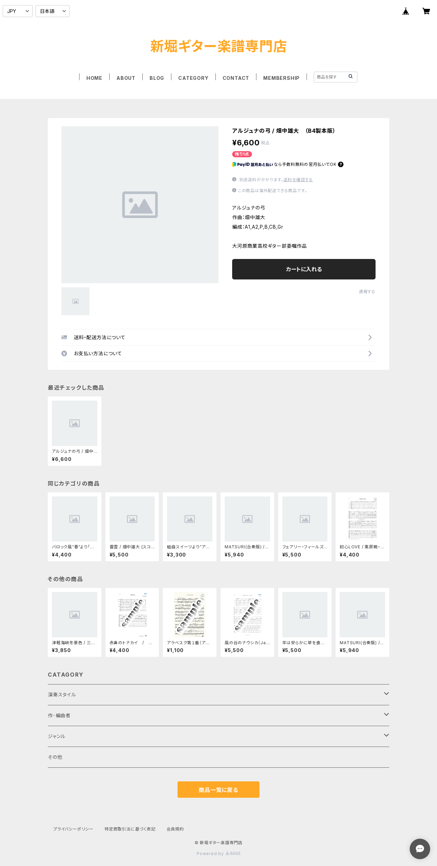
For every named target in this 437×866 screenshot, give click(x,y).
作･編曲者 (59, 715)
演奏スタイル (62, 694)
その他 (55, 757)
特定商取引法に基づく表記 (130, 829)
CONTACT (236, 78)
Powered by (218, 853)
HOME (94, 78)
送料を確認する (298, 179)
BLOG (157, 78)
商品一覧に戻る (218, 789)
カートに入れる (304, 269)
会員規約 (175, 829)
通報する (367, 291)
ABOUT (126, 78)
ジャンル (57, 736)
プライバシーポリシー (73, 829)
